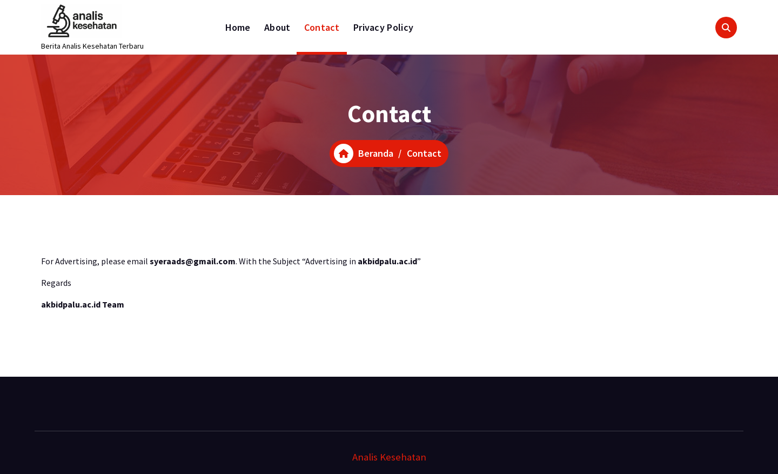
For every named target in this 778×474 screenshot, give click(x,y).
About (277, 27)
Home (238, 27)
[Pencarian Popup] (726, 27)
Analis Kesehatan (389, 457)
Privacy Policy (383, 27)
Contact (322, 27)
